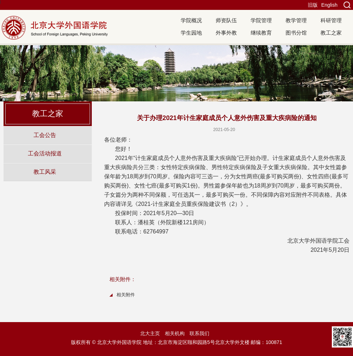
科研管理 (331, 20)
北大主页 (150, 333)
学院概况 (191, 20)
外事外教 (226, 33)
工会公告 (45, 135)
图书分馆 (296, 33)
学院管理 (261, 20)
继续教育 (261, 33)
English (329, 5)
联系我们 (199, 333)
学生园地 (191, 33)
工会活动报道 (45, 153)
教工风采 (45, 171)
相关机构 (175, 333)
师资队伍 (226, 20)
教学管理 (296, 20)
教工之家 (331, 33)
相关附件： (122, 279)
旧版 (313, 5)
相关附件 (125, 294)
